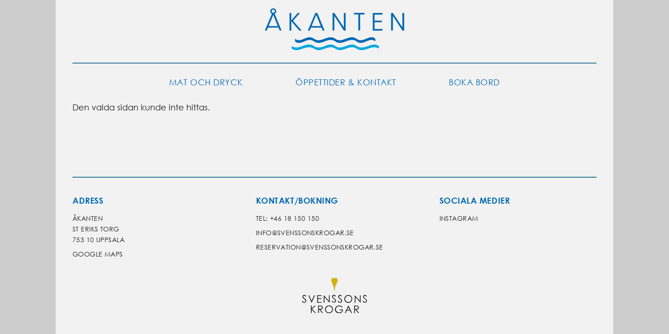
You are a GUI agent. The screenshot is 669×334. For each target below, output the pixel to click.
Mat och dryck (206, 82)
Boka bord (474, 82)
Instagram (459, 218)
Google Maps (97, 254)
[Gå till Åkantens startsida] (334, 31)
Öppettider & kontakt (345, 82)
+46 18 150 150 (294, 218)
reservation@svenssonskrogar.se (319, 247)
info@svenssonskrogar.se (305, 232)
